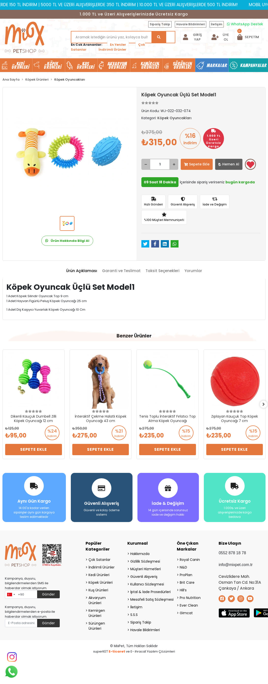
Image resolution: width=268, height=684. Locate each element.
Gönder (48, 594)
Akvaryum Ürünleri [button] (117, 65)
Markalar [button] (217, 65)
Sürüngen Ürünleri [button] (182, 65)
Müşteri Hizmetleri (145, 569)
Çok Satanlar (99, 559)
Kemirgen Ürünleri (97, 613)
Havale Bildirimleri (190, 24)
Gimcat (186, 613)
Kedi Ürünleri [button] (20, 65)
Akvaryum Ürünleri (97, 600)
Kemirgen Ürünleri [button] (150, 65)
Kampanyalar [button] (253, 65)
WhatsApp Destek (245, 24)
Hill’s (183, 590)
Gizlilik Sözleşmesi (145, 561)
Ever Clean (189, 605)
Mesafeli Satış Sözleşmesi (147, 599)
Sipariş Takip (160, 24)
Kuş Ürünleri (98, 590)
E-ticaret (117, 651)
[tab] (81, 271)
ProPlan (186, 574)
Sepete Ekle (196, 164)
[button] (248, 37)
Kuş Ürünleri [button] (85, 65)
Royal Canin (190, 559)
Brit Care (187, 582)
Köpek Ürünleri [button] (52, 65)
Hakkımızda (139, 553)
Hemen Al (228, 164)
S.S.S (134, 614)
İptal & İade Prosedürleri (147, 591)
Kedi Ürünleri (99, 574)
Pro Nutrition (190, 597)
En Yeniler (118, 44)
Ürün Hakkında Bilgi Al (67, 240)
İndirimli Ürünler (112, 49)
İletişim (216, 24)
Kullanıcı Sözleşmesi (147, 584)
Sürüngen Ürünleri (97, 626)
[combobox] (10, 594)
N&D (183, 567)
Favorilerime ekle (250, 165)
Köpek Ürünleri (101, 582)
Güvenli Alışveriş (143, 576)
